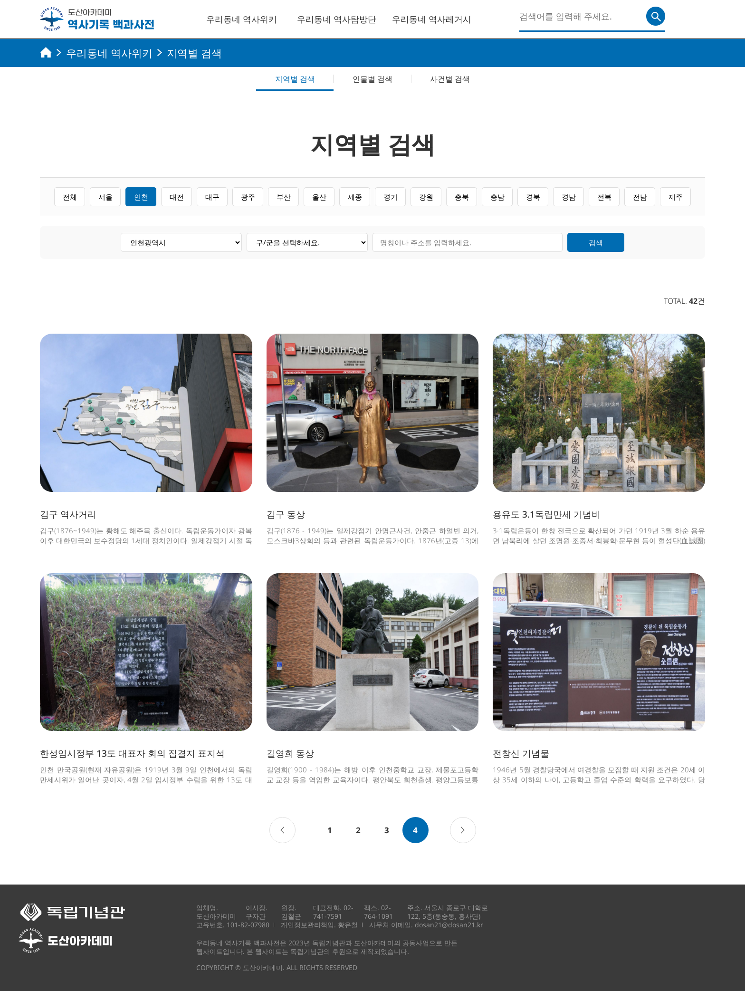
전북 (604, 197)
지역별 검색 (295, 79)
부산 (284, 197)
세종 (355, 197)
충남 (497, 197)
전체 (70, 197)
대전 (177, 197)
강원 (426, 197)
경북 (533, 197)
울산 (319, 197)
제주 (676, 197)
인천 (141, 197)
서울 (105, 197)
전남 (640, 197)
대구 (212, 197)
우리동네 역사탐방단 (336, 19)
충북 (462, 197)
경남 (569, 197)
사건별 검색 (450, 79)
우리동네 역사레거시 (431, 19)
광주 (248, 197)
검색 (596, 242)
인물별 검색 (372, 79)
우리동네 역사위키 (241, 19)
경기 (390, 197)
